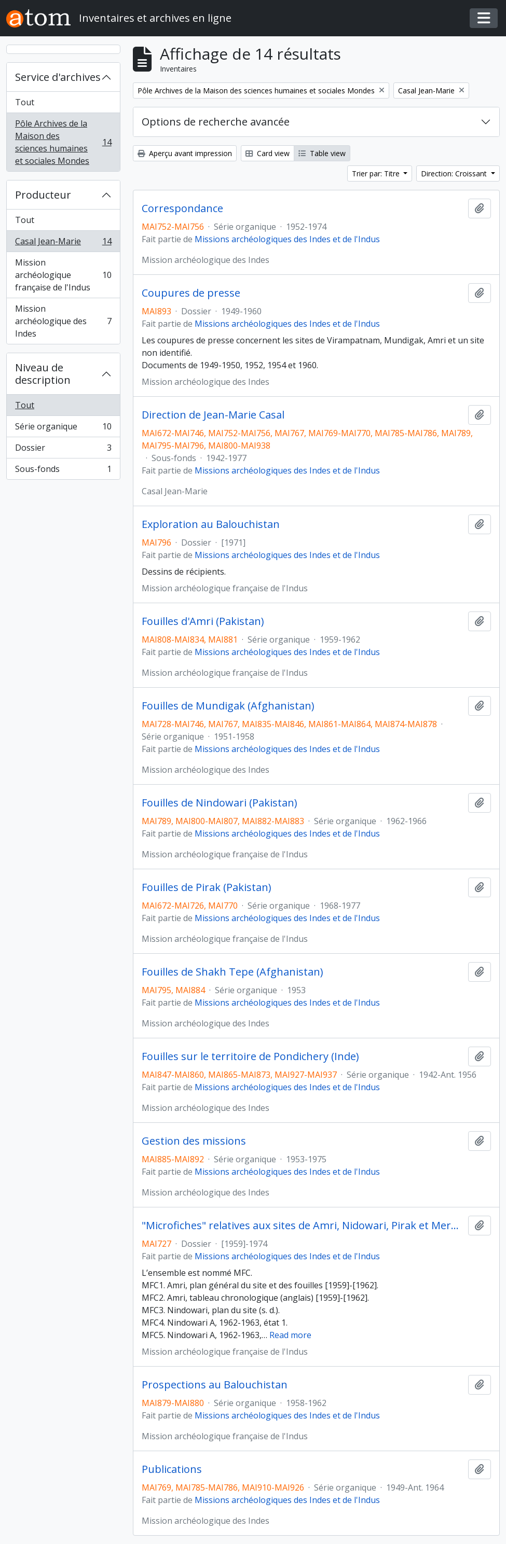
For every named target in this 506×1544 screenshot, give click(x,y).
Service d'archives (58, 77)
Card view (267, 153)
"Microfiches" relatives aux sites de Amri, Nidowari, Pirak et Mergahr (303, 1225)
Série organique (63, 428)
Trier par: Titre (377, 173)
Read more (290, 1335)
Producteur (43, 195)
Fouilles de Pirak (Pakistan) (206, 887)
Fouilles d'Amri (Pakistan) (203, 621)
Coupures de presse (191, 293)
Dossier (63, 449)
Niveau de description (43, 373)
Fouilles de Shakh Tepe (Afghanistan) (232, 972)
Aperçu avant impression (185, 153)
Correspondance (182, 208)
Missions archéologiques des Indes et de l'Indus (287, 239)
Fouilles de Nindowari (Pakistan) (219, 803)
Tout (24, 102)
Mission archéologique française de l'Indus (63, 275)
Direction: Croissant (455, 173)
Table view (322, 153)
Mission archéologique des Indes (63, 321)
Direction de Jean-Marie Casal (213, 415)
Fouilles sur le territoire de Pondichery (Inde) (250, 1056)
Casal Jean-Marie (63, 243)
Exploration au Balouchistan (211, 524)
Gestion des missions (194, 1141)
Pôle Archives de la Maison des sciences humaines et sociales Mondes (63, 142)
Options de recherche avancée (216, 122)
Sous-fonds (63, 471)
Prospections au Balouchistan (215, 1385)
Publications (172, 1469)
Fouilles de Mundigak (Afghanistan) (228, 706)
